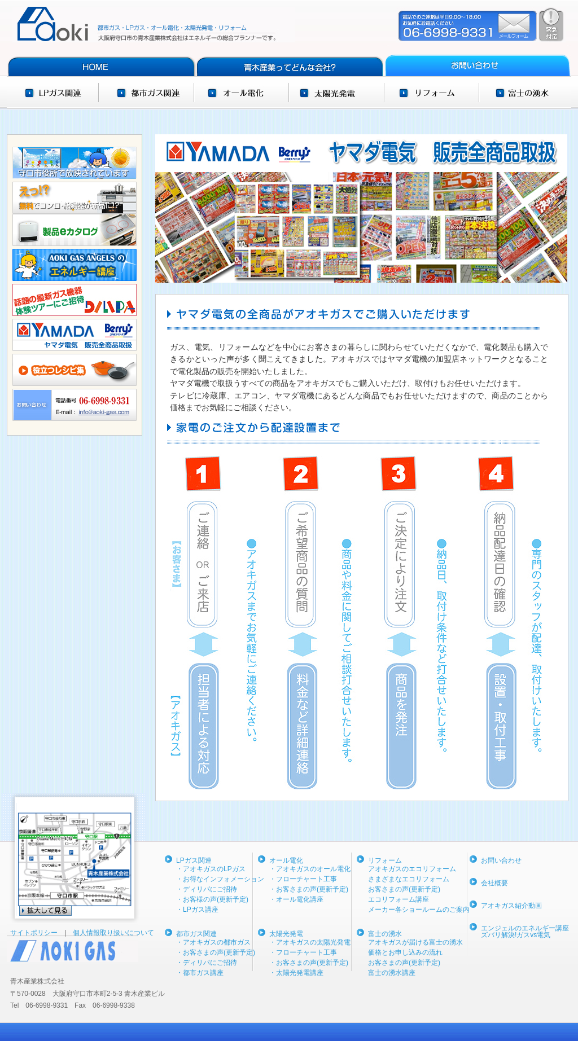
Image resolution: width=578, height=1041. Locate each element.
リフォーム (431, 92)
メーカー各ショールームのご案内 (419, 909)
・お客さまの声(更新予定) (215, 952)
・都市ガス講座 (200, 973)
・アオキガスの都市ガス (213, 942)
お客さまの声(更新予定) (404, 889)
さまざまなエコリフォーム (408, 879)
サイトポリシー (37, 933)
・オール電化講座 (296, 899)
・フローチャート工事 (303, 879)
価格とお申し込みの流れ (405, 952)
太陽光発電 (336, 92)
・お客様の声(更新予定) (212, 899)
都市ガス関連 (146, 92)
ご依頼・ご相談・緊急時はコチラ (481, 24)
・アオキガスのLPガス (211, 869)
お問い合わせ (477, 60)
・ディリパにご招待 (206, 889)
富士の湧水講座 (391, 973)
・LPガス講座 (197, 909)
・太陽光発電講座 (296, 973)
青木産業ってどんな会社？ (289, 60)
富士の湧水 (525, 92)
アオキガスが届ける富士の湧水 (415, 942)
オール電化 (241, 92)
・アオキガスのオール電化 (310, 869)
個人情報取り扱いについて (113, 933)
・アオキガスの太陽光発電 (310, 942)
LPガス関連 (52, 92)
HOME (101, 60)
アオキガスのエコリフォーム (412, 869)
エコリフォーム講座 (398, 899)
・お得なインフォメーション (220, 879)
